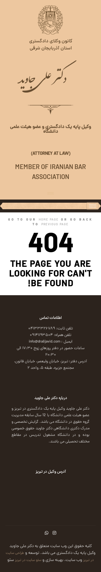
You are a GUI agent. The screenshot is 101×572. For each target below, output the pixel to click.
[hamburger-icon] (92, 206)
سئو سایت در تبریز (27, 560)
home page (49, 220)
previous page (55, 224)
